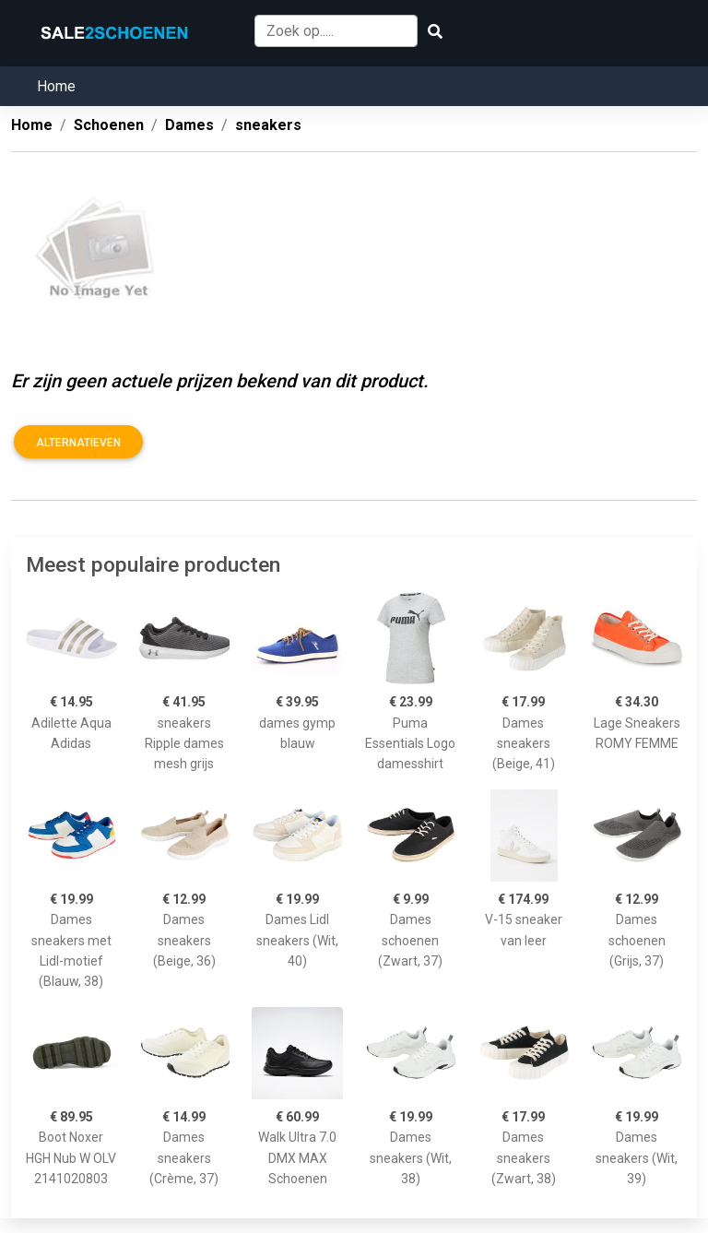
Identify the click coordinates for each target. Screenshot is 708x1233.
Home (56, 86)
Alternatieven (78, 442)
